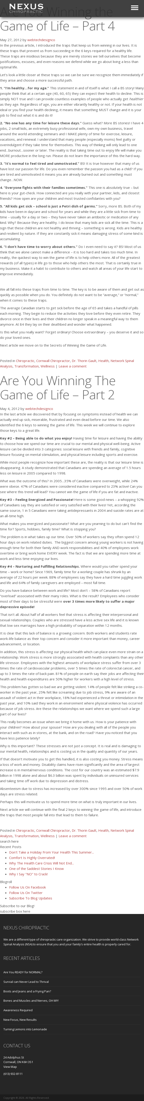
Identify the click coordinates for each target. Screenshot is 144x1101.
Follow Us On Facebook (27, 887)
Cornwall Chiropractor (53, 360)
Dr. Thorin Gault (84, 360)
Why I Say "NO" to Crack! (28, 874)
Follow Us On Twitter (26, 892)
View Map (10, 1067)
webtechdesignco (41, 39)
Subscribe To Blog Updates (30, 898)
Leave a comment (73, 366)
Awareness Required (18, 1010)
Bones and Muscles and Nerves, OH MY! (31, 1001)
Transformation (26, 366)
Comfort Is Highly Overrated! (32, 857)
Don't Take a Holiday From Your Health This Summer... (51, 852)
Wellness (48, 366)
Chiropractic (25, 360)
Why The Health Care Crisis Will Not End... (41, 863)
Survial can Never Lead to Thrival (26, 982)
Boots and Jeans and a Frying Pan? (27, 991)
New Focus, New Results (20, 1020)
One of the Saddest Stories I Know (36, 868)
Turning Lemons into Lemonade (25, 1029)
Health (103, 360)
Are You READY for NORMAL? (22, 972)
